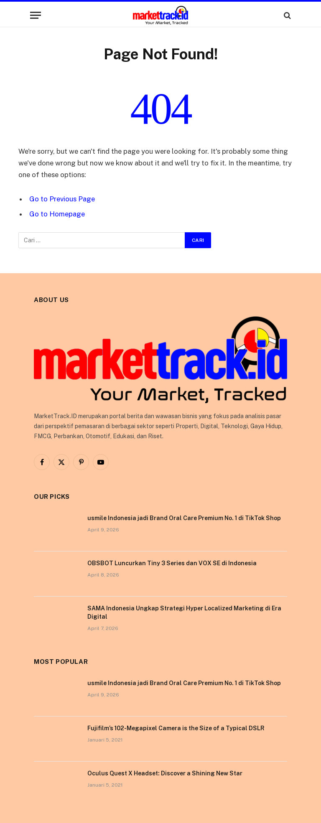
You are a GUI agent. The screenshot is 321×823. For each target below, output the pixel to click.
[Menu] (35, 15)
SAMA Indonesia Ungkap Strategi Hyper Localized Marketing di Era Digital (184, 612)
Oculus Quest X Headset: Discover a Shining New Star (164, 773)
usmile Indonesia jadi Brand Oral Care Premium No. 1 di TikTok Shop (184, 518)
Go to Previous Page (62, 199)
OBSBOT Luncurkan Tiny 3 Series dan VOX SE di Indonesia (172, 563)
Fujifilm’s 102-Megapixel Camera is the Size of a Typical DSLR (176, 728)
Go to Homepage (57, 214)
